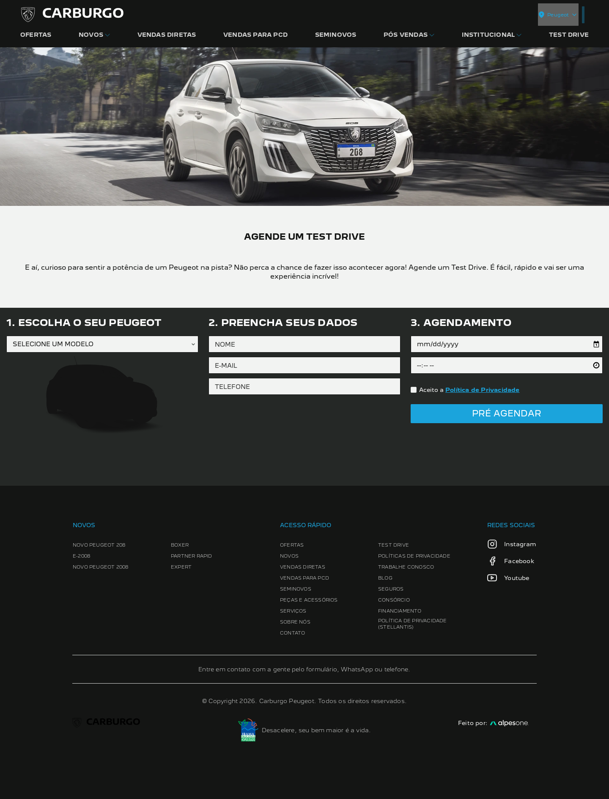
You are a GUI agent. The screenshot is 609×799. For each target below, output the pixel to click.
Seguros (390, 589)
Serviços (293, 611)
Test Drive (393, 545)
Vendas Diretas (302, 567)
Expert (181, 567)
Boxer (180, 545)
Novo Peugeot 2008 (100, 567)
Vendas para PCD (304, 578)
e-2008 (81, 556)
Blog (385, 578)
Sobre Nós (295, 622)
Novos (289, 556)
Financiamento (400, 611)
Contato (292, 633)
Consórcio (394, 600)
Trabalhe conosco (406, 567)
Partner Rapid (191, 556)
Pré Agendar (506, 413)
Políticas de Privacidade (414, 556)
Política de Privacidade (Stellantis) (412, 624)
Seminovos (295, 589)
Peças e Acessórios (309, 600)
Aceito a (469, 389)
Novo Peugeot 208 (99, 545)
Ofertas (292, 545)
